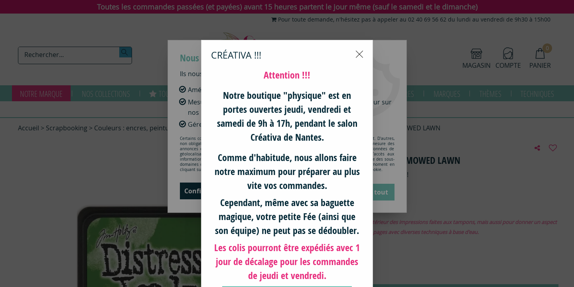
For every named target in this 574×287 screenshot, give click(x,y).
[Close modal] (359, 14)
